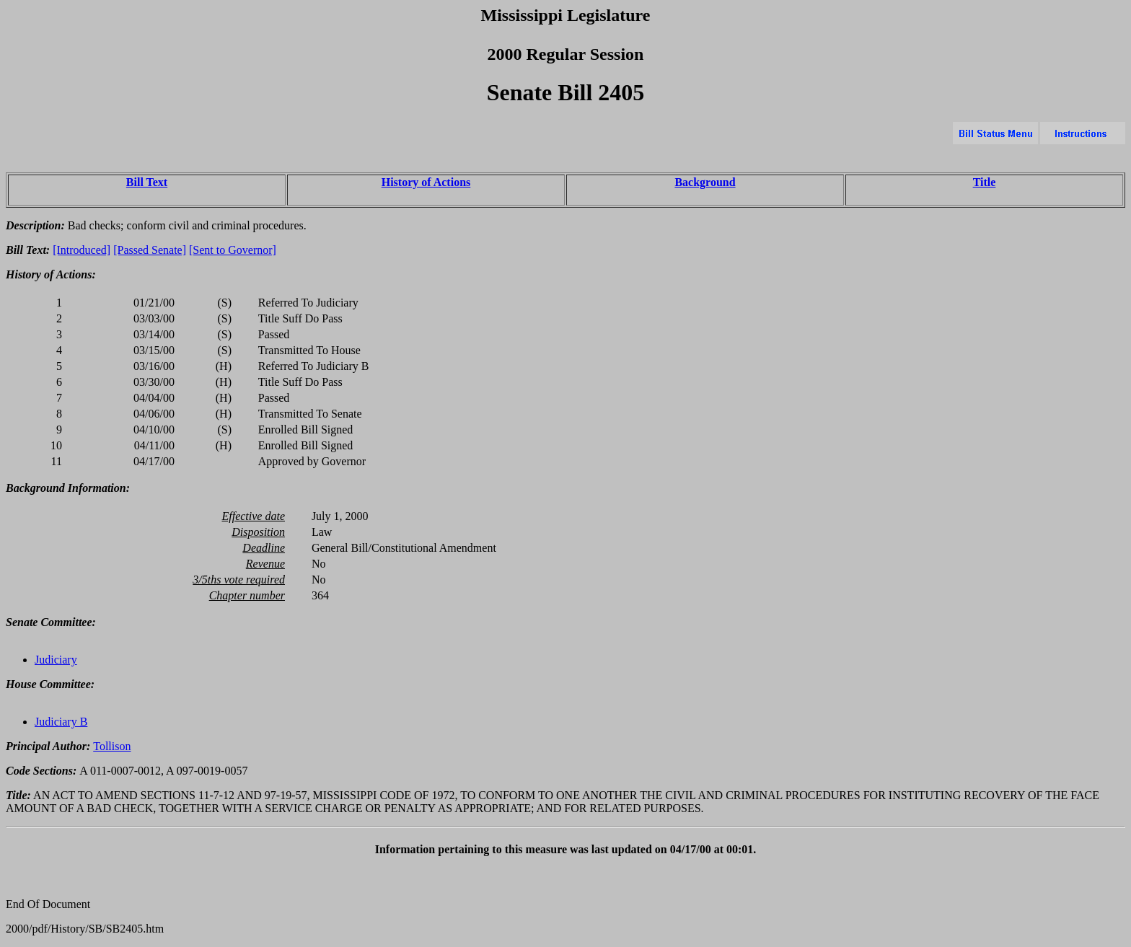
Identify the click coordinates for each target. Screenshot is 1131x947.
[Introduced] (81, 250)
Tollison (112, 746)
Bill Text (146, 182)
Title (984, 182)
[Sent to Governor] (232, 250)
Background (704, 182)
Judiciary (56, 659)
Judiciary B (61, 721)
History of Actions (426, 182)
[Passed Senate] (149, 250)
